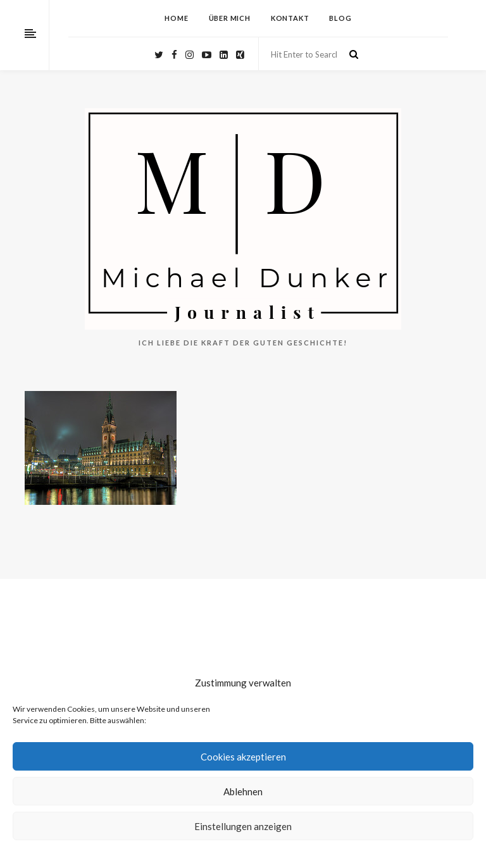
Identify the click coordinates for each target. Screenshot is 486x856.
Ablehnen (243, 791)
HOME (176, 18)
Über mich (230, 18)
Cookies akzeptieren (243, 756)
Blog (340, 18)
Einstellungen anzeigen (243, 826)
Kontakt (290, 18)
